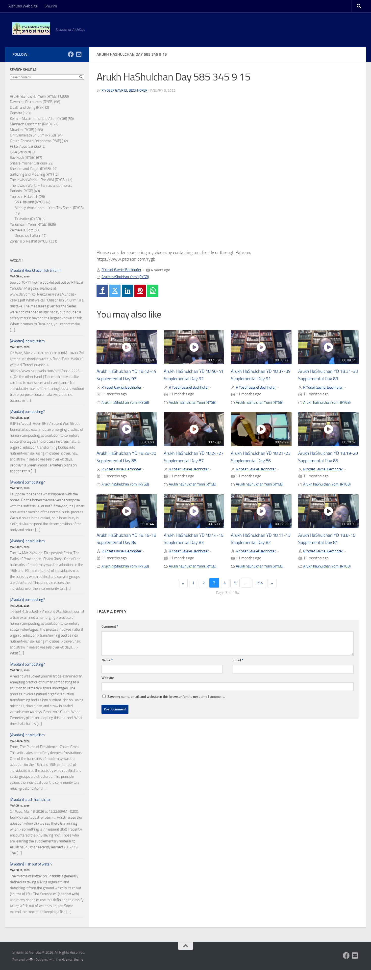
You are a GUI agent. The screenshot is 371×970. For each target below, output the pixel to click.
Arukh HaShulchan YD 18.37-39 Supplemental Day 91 (260, 379)
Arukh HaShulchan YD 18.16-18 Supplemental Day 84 (126, 558)
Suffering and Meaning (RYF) (32, 174)
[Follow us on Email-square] (79, 54)
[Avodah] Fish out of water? (31, 864)
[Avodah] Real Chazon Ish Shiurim (36, 270)
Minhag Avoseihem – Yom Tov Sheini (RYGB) (49, 208)
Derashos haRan (27, 235)
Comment (109, 650)
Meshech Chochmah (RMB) (31, 124)
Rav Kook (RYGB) (22, 157)
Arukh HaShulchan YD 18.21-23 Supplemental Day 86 (260, 468)
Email (238, 684)
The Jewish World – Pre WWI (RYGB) (38, 180)
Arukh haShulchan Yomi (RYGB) (127, 276)
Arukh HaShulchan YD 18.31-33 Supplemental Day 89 (327, 379)
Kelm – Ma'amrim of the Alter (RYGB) (38, 118)
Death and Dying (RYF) (27, 107)
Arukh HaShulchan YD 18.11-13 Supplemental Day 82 (260, 558)
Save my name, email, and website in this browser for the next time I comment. (165, 720)
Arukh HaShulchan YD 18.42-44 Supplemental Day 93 (126, 379)
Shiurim (51, 6)
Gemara (16, 113)
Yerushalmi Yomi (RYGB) (28, 224)
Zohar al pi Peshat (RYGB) (29, 241)
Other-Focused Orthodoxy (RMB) (35, 141)
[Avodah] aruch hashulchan (30, 799)
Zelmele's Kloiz (21, 230)
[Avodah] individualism (27, 341)
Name (107, 684)
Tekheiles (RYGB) (28, 219)
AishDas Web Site (23, 6)
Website (107, 701)
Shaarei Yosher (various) (28, 163)
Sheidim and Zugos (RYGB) (30, 168)
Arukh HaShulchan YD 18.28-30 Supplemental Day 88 (126, 468)
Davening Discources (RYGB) (31, 102)
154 (260, 606)
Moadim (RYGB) (22, 130)
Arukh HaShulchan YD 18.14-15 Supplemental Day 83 (193, 558)
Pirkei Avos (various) (25, 146)
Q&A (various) (20, 152)
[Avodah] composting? (27, 411)
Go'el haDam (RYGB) (30, 202)
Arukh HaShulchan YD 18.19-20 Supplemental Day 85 (327, 468)
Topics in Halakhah (24, 196)
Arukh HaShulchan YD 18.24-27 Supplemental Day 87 (193, 468)
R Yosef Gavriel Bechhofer (124, 90)
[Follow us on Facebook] (71, 54)
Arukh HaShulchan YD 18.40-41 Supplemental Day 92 (193, 379)
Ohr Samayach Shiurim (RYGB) (33, 135)
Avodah (16, 260)
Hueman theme (72, 959)
